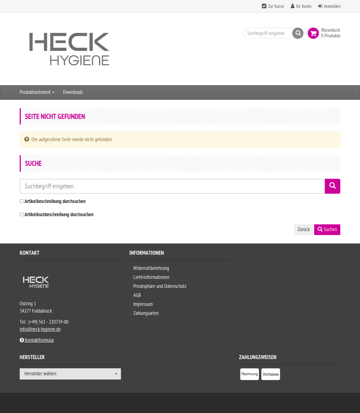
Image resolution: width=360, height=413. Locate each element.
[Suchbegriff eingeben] (272, 33)
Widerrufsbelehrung (151, 268)
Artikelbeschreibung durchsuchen (55, 201)
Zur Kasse (276, 6)
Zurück (304, 230)
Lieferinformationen (151, 277)
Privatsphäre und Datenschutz (159, 286)
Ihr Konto (303, 6)
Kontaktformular (37, 340)
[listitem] (249, 375)
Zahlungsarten (146, 313)
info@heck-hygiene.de (40, 329)
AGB (137, 295)
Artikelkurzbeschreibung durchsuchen (58, 215)
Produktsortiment (37, 92)
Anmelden (332, 6)
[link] (314, 33)
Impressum (143, 304)
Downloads (73, 92)
